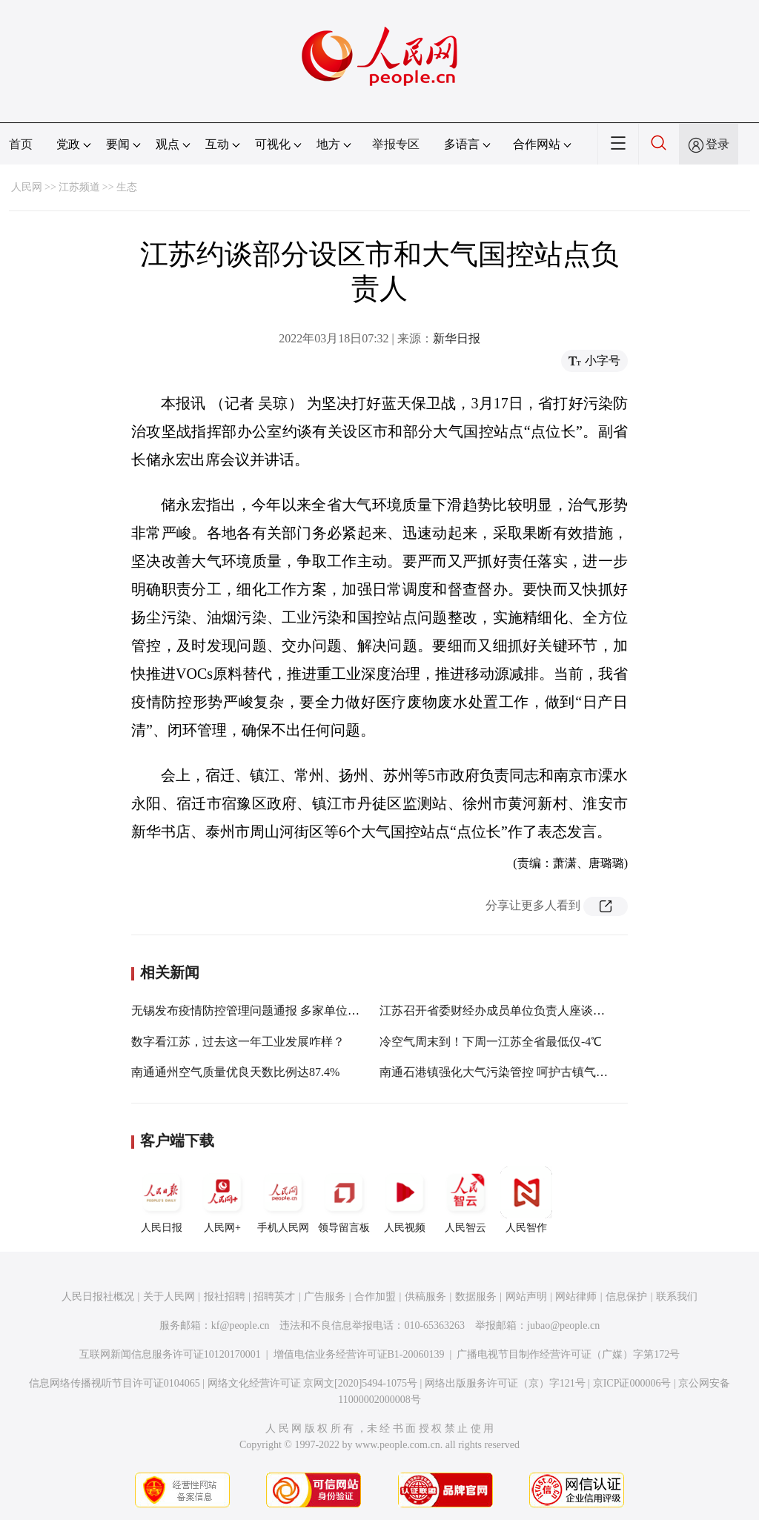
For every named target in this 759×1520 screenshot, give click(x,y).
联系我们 (676, 1296)
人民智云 (465, 1199)
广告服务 (324, 1296)
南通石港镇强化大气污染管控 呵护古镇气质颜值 (506, 1072)
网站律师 (576, 1296)
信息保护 (626, 1296)
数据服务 (476, 1296)
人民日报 (162, 1199)
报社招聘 (224, 1296)
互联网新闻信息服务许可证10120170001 (170, 1354)
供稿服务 (425, 1296)
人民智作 (526, 1199)
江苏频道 (79, 187)
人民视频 (405, 1199)
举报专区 (396, 144)
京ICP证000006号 (632, 1383)
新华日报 (456, 338)
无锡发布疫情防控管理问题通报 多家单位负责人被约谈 (275, 1010)
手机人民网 (283, 1199)
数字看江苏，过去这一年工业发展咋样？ (238, 1041)
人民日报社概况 (98, 1296)
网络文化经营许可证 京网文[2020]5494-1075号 (313, 1383)
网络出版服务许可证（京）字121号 (505, 1383)
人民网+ (222, 1199)
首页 (21, 144)
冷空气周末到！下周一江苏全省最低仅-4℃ (491, 1041)
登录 (717, 144)
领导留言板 (344, 1199)
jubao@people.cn (563, 1325)
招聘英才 (274, 1296)
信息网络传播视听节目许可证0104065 (114, 1383)
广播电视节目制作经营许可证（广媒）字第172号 (568, 1354)
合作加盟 (375, 1296)
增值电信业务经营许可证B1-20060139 (359, 1354)
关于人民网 (169, 1296)
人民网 (26, 187)
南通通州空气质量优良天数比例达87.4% (235, 1072)
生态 (126, 187)
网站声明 (526, 1296)
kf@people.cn (240, 1325)
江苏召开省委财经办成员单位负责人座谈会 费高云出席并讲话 (541, 1010)
